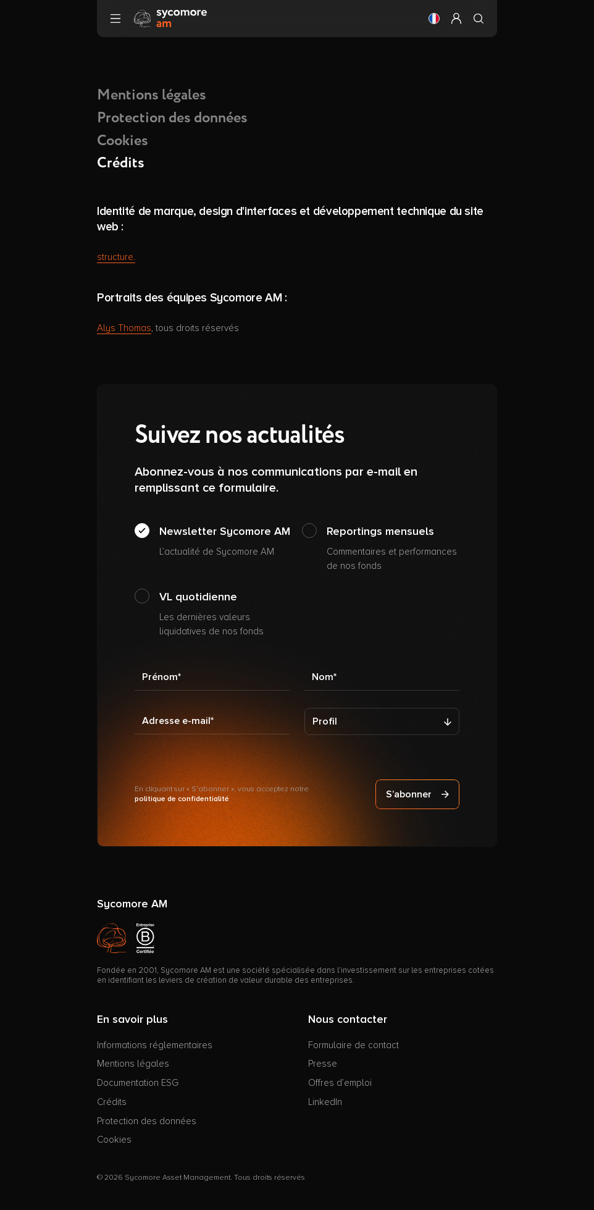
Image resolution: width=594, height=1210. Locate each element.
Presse (322, 1063)
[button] (434, 18)
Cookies (122, 140)
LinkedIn (325, 1101)
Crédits (112, 1101)
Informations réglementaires (154, 1045)
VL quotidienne (225, 614)
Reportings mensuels (393, 548)
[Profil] (381, 721)
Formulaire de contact (353, 1045)
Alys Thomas (124, 328)
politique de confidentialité (182, 799)
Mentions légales (151, 95)
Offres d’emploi (340, 1082)
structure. (116, 257)
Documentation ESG (137, 1082)
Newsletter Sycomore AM (224, 541)
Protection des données (172, 118)
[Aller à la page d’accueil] (170, 17)
